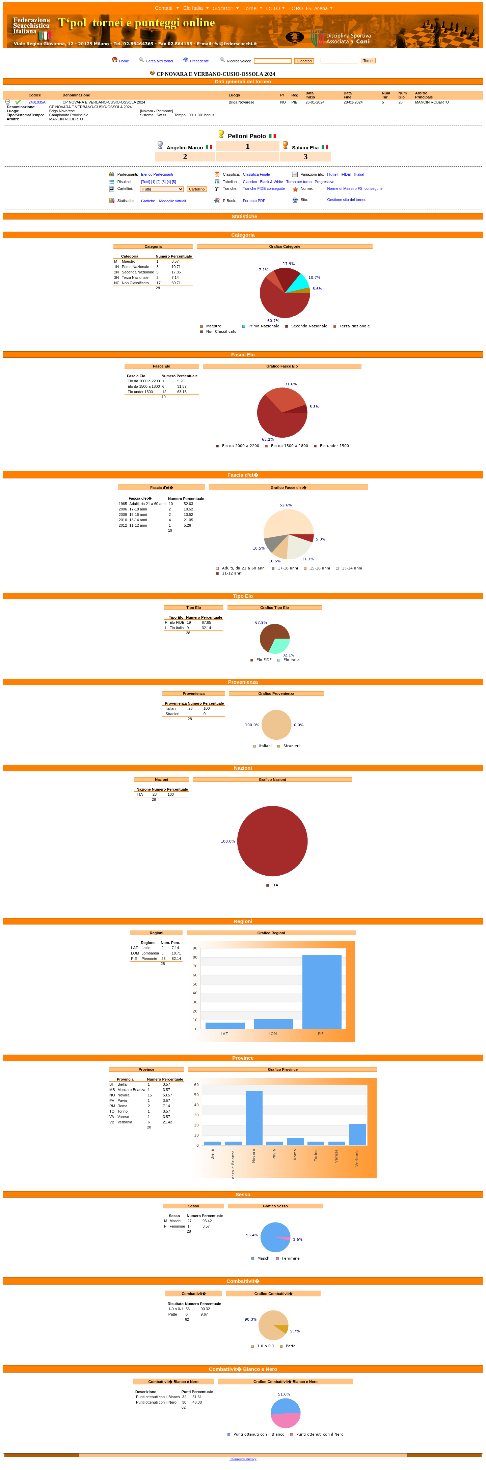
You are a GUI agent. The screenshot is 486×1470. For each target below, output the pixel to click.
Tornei (250, 8)
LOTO (273, 8)
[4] (169, 182)
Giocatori (223, 8)
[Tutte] (332, 174)
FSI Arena (317, 8)
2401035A (37, 102)
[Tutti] (145, 182)
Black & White (271, 182)
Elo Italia (193, 8)
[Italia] (359, 174)
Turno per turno (299, 182)
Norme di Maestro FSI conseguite (354, 188)
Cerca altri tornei (159, 61)
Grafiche (148, 201)
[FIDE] (346, 174)
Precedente (199, 61)
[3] (164, 182)
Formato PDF (254, 201)
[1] (153, 182)
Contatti (163, 8)
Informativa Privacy (243, 1459)
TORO (295, 8)
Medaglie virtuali (172, 201)
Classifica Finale (256, 174)
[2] (158, 182)
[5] (174, 182)
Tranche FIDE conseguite (264, 188)
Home (124, 61)
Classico (250, 182)
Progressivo (324, 182)
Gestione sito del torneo (346, 200)
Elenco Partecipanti (157, 174)
